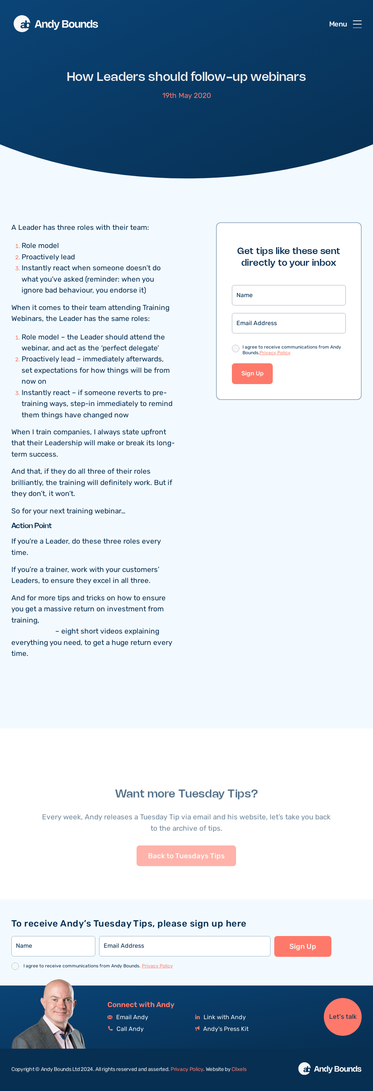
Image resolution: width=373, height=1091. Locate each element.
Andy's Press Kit (222, 1029)
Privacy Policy (275, 353)
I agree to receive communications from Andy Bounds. (291, 351)
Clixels (239, 1069)
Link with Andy (220, 1017)
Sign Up (252, 374)
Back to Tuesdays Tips (186, 870)
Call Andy (125, 1029)
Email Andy (127, 1017)
